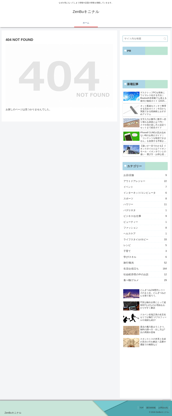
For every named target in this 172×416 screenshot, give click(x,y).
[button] (165, 38)
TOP (141, 408)
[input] (145, 38)
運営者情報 (151, 408)
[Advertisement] (145, 68)
